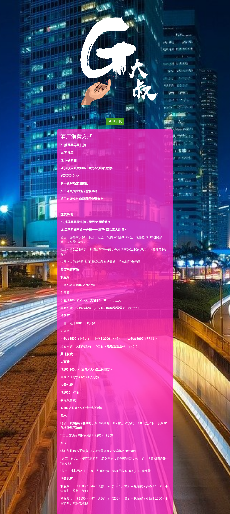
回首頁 (115, 121)
